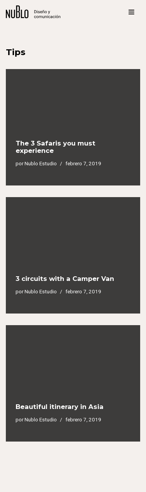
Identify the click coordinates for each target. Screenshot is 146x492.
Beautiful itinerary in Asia (60, 407)
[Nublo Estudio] (33, 11)
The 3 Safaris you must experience (55, 147)
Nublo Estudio (41, 163)
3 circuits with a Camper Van (65, 278)
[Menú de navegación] (131, 12)
